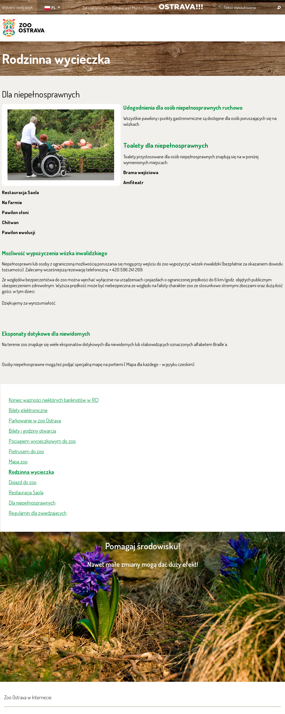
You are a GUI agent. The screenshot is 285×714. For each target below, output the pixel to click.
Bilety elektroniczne (28, 410)
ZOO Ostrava (24, 28)
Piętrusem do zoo (26, 451)
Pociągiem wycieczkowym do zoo (42, 440)
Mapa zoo (18, 461)
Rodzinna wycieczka (31, 471)
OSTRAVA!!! (181, 6)
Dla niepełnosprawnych (32, 502)
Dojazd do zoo (22, 481)
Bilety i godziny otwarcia (32, 430)
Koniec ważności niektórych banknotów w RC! (54, 399)
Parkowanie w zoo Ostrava (35, 420)
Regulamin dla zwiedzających (38, 512)
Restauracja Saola (26, 492)
